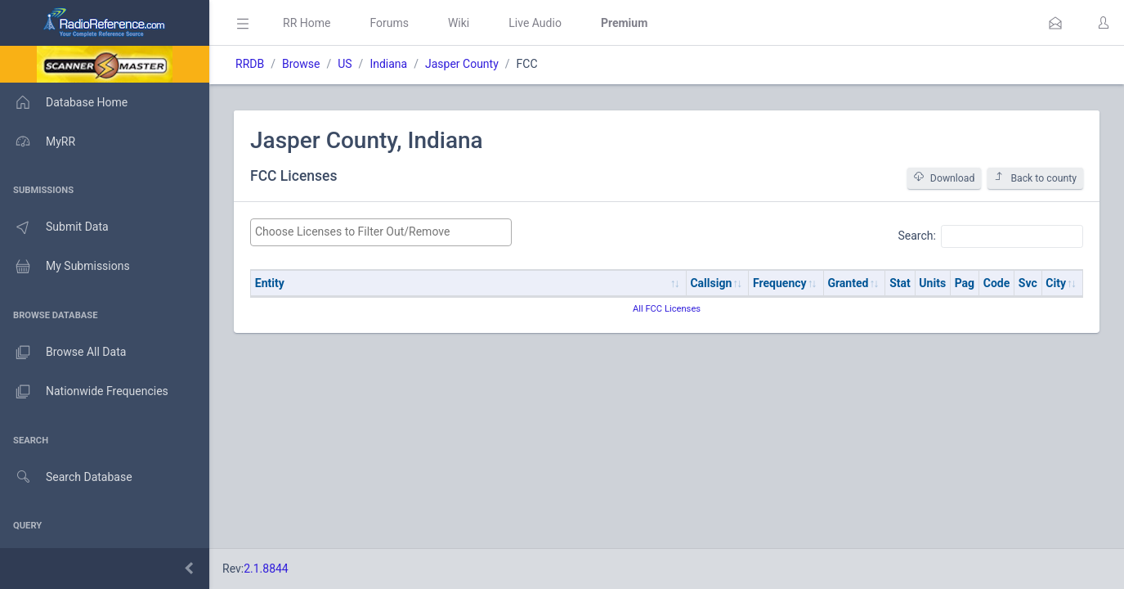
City (1056, 283)
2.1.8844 (266, 568)
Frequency (780, 283)
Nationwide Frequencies (84, 391)
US (345, 63)
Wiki (458, 22)
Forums (389, 22)
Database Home (64, 102)
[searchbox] (381, 232)
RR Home (306, 22)
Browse (301, 63)
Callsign (711, 283)
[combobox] (381, 232)
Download (944, 178)
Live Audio (535, 22)
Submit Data (54, 227)
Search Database (66, 477)
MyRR (37, 141)
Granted (847, 283)
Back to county (1035, 178)
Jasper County (462, 63)
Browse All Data (63, 352)
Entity (269, 283)
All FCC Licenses (667, 308)
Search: (990, 236)
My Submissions (65, 266)
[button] (1055, 22)
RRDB (249, 63)
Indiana (388, 63)
